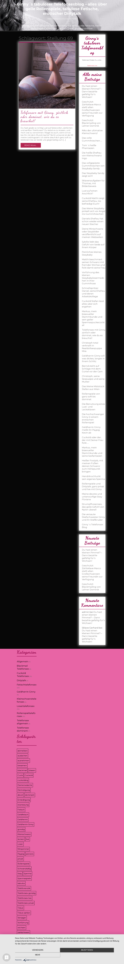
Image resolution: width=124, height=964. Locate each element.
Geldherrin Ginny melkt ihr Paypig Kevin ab (91, 430)
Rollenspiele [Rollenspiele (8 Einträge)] (23, 863)
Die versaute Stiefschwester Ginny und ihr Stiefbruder (93, 517)
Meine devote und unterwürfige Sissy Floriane (92, 497)
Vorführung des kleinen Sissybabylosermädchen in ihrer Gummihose (93, 278)
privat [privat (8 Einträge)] (20, 859)
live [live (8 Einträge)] (27, 839)
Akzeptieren (68, 955)
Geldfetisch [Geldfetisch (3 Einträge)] (23, 814)
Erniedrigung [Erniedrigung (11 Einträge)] (24, 800)
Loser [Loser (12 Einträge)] (20, 844)
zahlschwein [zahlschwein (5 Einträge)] (23, 932)
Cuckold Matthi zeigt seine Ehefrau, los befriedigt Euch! (93, 201)
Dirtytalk (21, 680)
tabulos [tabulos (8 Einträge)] (21, 883)
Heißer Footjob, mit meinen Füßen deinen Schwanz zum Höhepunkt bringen (92, 466)
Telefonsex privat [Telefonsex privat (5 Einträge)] (26, 903)
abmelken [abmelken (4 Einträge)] (23, 751)
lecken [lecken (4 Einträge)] (21, 839)
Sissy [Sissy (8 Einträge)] (20, 873)
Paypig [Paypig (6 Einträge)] (21, 854)
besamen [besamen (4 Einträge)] (22, 765)
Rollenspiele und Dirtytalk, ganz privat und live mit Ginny (93, 486)
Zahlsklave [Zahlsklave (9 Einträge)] (23, 937)
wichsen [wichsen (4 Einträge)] (21, 927)
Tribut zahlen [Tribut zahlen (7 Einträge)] (24, 913)
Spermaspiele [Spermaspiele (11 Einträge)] (24, 878)
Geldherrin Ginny (26, 691)
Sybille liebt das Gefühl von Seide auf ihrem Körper (93, 245)
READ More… (30, 145)
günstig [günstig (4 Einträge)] (21, 829)
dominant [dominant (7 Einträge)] (29, 795)
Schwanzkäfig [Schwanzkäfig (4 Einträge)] (24, 868)
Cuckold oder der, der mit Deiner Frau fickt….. (92, 440)
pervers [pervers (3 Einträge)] (29, 854)
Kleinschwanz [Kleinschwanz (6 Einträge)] (24, 834)
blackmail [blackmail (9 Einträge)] (22, 770)
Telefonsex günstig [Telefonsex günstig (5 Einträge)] (26, 893)
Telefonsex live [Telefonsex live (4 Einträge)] (25, 898)
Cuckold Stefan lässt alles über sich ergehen (93, 304)
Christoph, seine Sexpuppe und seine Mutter (93, 379)
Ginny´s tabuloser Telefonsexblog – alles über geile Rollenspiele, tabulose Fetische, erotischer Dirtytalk (62, 9)
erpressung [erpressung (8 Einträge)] (23, 805)
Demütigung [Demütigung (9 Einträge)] (24, 790)
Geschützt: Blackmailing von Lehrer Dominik (91, 123)
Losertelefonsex (25, 706)
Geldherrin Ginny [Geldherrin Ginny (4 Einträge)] (25, 824)
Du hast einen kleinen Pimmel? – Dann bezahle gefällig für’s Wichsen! (92, 91)
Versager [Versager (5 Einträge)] (22, 918)
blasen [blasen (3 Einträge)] (32, 770)
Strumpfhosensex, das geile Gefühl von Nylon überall (93, 507)
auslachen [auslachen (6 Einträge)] (22, 755)
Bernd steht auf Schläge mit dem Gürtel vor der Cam (92, 369)
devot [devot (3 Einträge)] (20, 795)
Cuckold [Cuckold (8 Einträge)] (29, 775)
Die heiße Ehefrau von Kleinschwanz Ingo (92, 155)
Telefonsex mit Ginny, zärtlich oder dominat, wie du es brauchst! (44, 116)
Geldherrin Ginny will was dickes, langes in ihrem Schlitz (93, 358)
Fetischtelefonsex (26, 684)
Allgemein (22, 661)
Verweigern (31, 955)
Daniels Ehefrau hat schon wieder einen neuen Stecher (93, 221)
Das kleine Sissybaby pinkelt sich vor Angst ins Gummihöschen (93, 211)
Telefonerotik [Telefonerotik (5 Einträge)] (24, 888)
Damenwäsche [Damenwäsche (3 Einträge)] (25, 785)
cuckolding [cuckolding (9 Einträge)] (23, 780)
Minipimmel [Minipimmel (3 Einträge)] (23, 849)
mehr (105, 955)
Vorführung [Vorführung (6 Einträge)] (23, 922)
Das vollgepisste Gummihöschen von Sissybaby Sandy (93, 166)
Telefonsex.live (92, 65)
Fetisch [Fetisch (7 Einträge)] (21, 809)
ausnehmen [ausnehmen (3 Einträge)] (23, 760)
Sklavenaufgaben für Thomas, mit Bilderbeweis (93, 183)
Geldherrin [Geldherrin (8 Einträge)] (23, 819)
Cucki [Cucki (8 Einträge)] (20, 775)
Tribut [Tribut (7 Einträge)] (20, 908)
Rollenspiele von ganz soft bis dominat (91, 397)
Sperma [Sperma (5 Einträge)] (27, 873)
